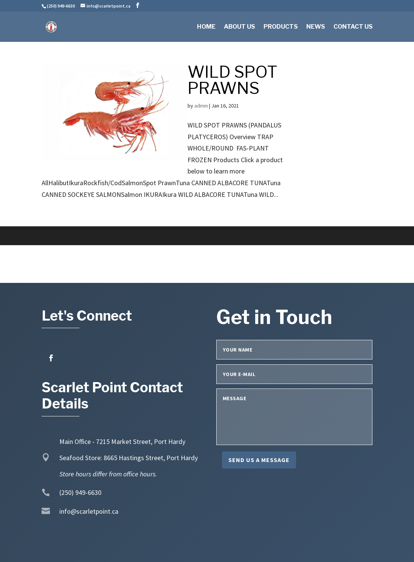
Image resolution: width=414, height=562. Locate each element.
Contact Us (353, 27)
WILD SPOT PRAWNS (233, 80)
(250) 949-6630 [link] (80, 492)
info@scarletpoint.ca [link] (88, 511)
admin (201, 105)
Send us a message (259, 460)
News (315, 27)
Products (281, 27)
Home (206, 27)
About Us (239, 27)
